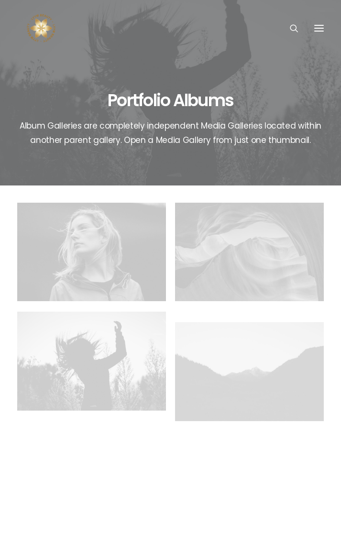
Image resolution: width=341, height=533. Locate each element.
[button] (319, 28)
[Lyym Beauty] (41, 28)
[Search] (289, 28)
